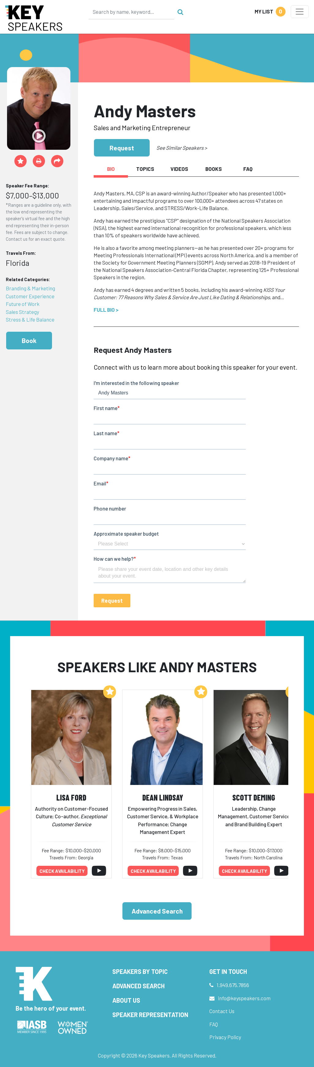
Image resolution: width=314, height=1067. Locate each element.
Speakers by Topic (140, 971)
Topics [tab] (145, 169)
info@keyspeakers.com (244, 998)
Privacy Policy (225, 1037)
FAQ (213, 1024)
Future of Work (22, 304)
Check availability (62, 871)
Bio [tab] (111, 169)
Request (122, 148)
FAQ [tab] (247, 169)
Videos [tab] (179, 169)
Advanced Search (157, 911)
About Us (126, 1000)
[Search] (131, 11)
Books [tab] (213, 169)
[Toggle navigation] (300, 11)
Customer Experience (30, 296)
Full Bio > (106, 310)
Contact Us (221, 1011)
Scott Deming (253, 797)
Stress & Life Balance (30, 319)
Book (29, 340)
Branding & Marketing (30, 288)
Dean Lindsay (162, 797)
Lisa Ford (71, 797)
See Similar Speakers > (181, 148)
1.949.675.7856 (233, 985)
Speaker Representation (150, 1014)
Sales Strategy (22, 312)
